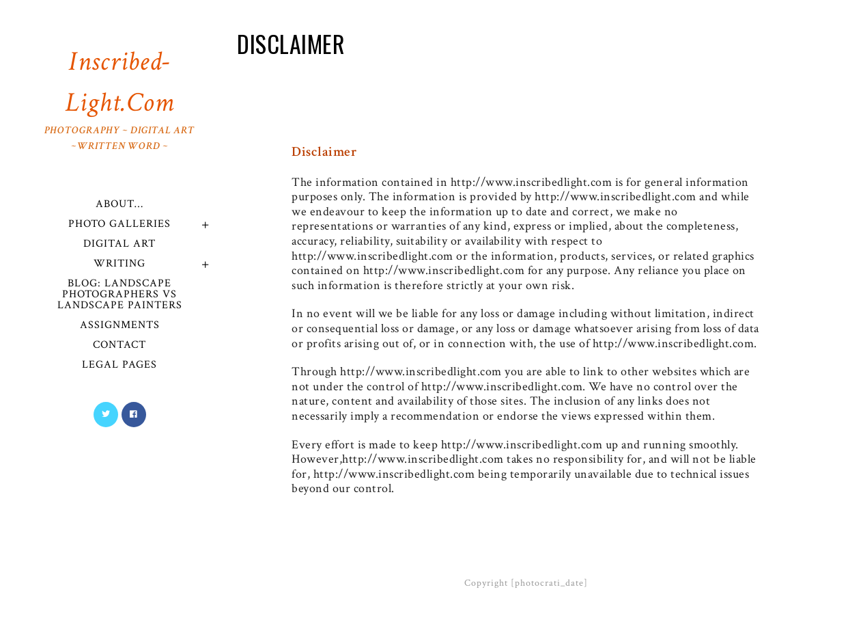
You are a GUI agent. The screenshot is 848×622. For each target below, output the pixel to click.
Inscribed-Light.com (119, 99)
